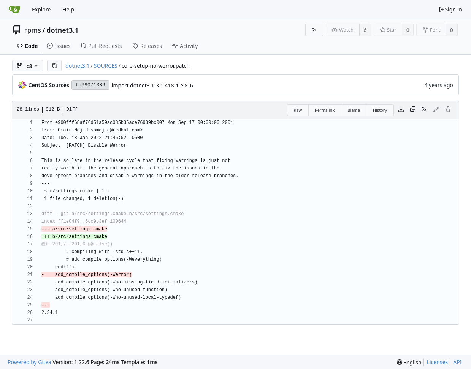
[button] (54, 65)
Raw (297, 110)
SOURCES (105, 65)
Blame (353, 110)
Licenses (437, 362)
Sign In (450, 9)
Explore (41, 9)
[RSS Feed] (314, 30)
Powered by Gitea (29, 362)
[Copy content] (413, 109)
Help (68, 9)
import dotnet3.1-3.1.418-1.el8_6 (152, 85)
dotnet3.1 (62, 30)
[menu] (409, 362)
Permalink (325, 110)
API (457, 362)
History (380, 110)
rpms (32, 30)
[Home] (14, 9)
